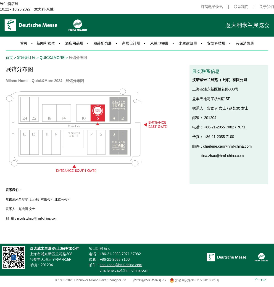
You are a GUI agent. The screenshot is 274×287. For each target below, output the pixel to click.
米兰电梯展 (159, 43)
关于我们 (266, 7)
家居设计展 (131, 43)
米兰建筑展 (188, 43)
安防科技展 (216, 43)
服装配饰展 (102, 43)
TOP (260, 280)
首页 (23, 43)
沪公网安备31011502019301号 (194, 280)
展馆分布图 (78, 58)
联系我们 (241, 7)
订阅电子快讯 (212, 7)
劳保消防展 (245, 43)
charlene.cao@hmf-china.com (124, 270)
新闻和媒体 (46, 43)
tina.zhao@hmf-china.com (121, 265)
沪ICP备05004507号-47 (149, 280)
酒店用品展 (74, 43)
